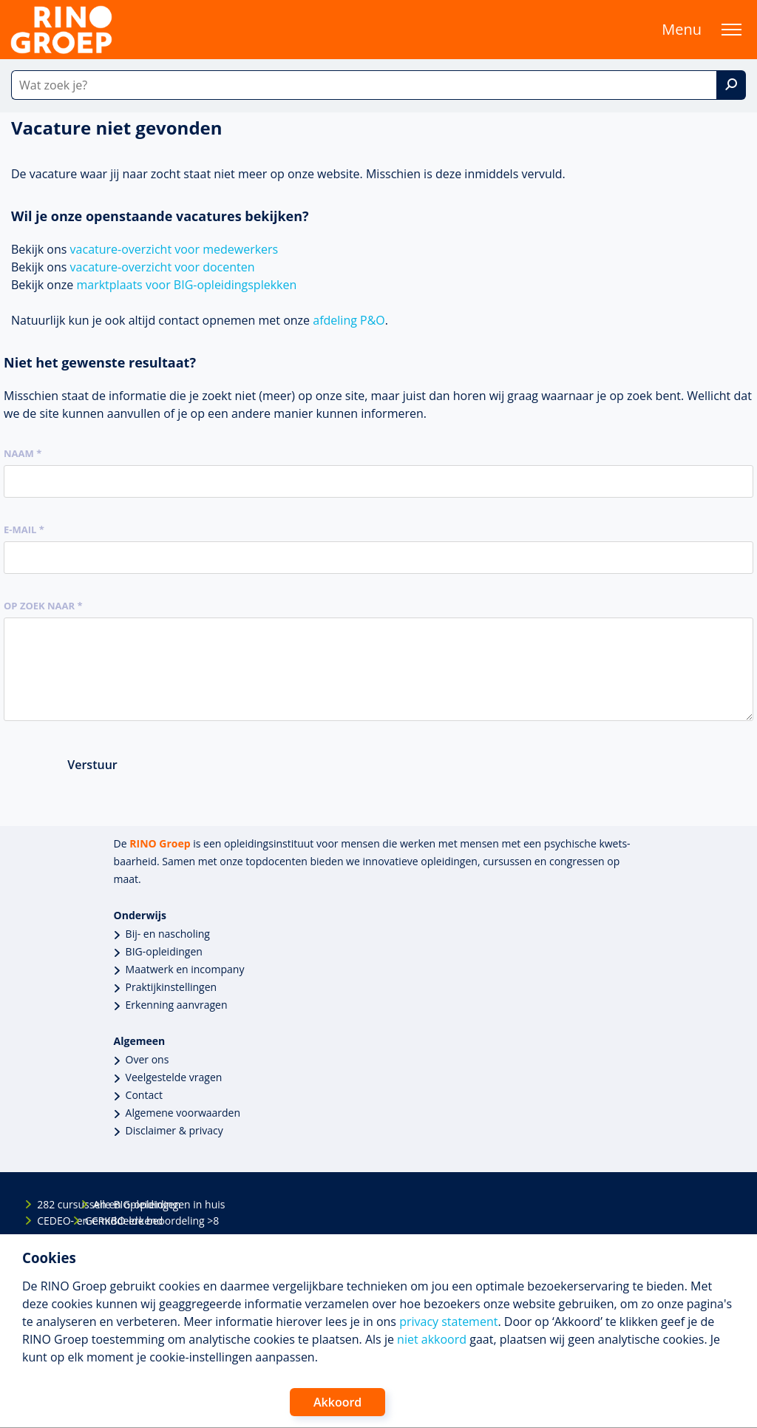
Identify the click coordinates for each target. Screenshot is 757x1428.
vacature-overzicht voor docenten (162, 267)
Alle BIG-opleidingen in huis (105, 1204)
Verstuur (92, 765)
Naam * (22, 453)
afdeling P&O (349, 320)
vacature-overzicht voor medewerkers (174, 249)
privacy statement (448, 1321)
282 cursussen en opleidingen (49, 1204)
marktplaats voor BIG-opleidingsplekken (186, 285)
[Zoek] (731, 85)
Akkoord (337, 1402)
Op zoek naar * (43, 605)
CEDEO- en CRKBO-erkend (49, 1221)
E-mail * (24, 529)
